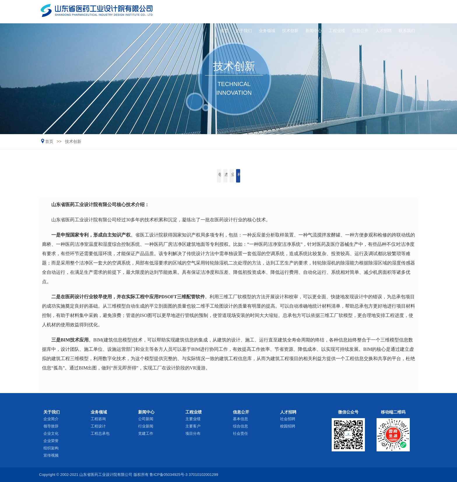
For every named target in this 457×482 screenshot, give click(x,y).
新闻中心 (295, 11)
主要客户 (193, 426)
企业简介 (51, 419)
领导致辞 (51, 426)
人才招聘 (377, 11)
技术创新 (268, 11)
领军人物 (168, 175)
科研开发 (289, 175)
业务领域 (240, 11)
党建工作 (145, 433)
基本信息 (240, 419)
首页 (190, 11)
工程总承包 (100, 433)
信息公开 (350, 11)
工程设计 (98, 426)
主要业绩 (193, 419)
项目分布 (193, 433)
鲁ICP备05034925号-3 (168, 474)
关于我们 (213, 11)
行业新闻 (145, 426)
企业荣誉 (51, 441)
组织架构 (51, 448)
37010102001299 (203, 474)
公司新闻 (145, 419)
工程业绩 (322, 11)
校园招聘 (287, 426)
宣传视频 (51, 455)
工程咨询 (98, 419)
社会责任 (240, 433)
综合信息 (240, 426)
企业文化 (51, 433)
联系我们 (405, 11)
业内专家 (248, 175)
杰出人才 (208, 175)
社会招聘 (287, 419)
